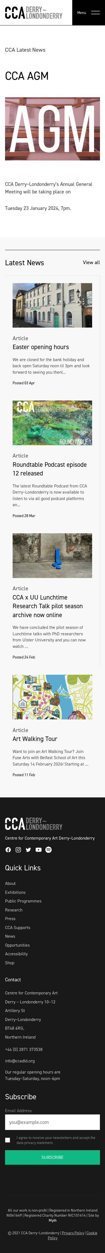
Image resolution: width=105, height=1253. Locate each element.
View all (91, 262)
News (10, 936)
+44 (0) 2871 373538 (24, 1049)
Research (13, 910)
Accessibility (16, 954)
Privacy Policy (73, 1232)
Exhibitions (15, 892)
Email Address (18, 1111)
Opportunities (17, 945)
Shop (9, 963)
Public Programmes (23, 901)
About (10, 883)
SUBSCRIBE (52, 1157)
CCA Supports (17, 927)
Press (10, 919)
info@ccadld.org (20, 1061)
